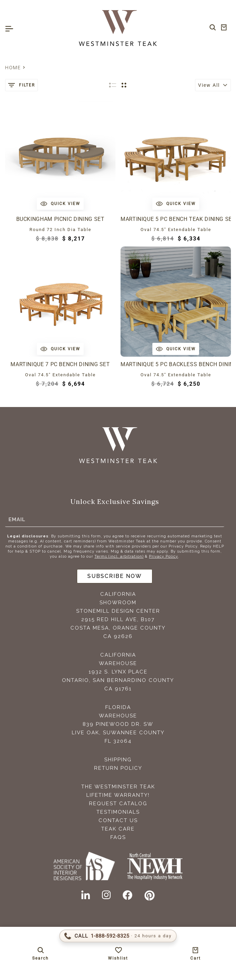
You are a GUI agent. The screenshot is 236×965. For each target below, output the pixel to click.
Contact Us (118, 820)
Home (13, 67)
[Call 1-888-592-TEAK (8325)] (118, 936)
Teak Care (118, 829)
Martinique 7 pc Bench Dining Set (60, 364)
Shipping (118, 760)
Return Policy (118, 768)
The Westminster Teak (118, 787)
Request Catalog (118, 804)
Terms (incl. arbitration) (119, 556)
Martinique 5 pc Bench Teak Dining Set (176, 219)
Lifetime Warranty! (118, 795)
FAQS (118, 837)
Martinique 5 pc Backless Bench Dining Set (176, 364)
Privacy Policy (163, 556)
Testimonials (118, 812)
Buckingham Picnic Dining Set (60, 219)
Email (16, 519)
